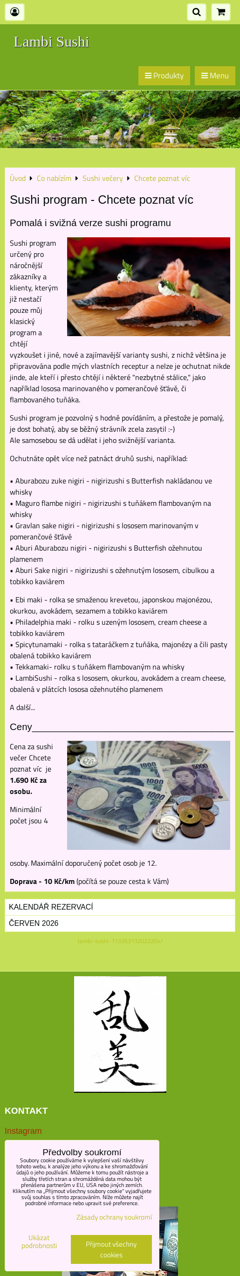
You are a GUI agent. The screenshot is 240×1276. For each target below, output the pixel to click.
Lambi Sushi (51, 41)
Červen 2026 (33, 923)
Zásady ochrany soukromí (114, 1217)
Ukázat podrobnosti (39, 1241)
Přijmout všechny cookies (111, 1249)
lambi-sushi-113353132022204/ (120, 940)
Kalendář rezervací (51, 907)
